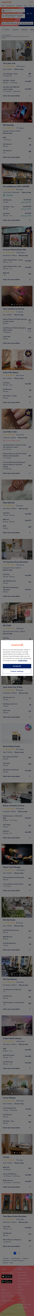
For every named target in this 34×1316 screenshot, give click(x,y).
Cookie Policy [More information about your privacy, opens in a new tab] (22, 660)
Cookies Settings (17, 671)
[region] (17, 658)
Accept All (17, 666)
